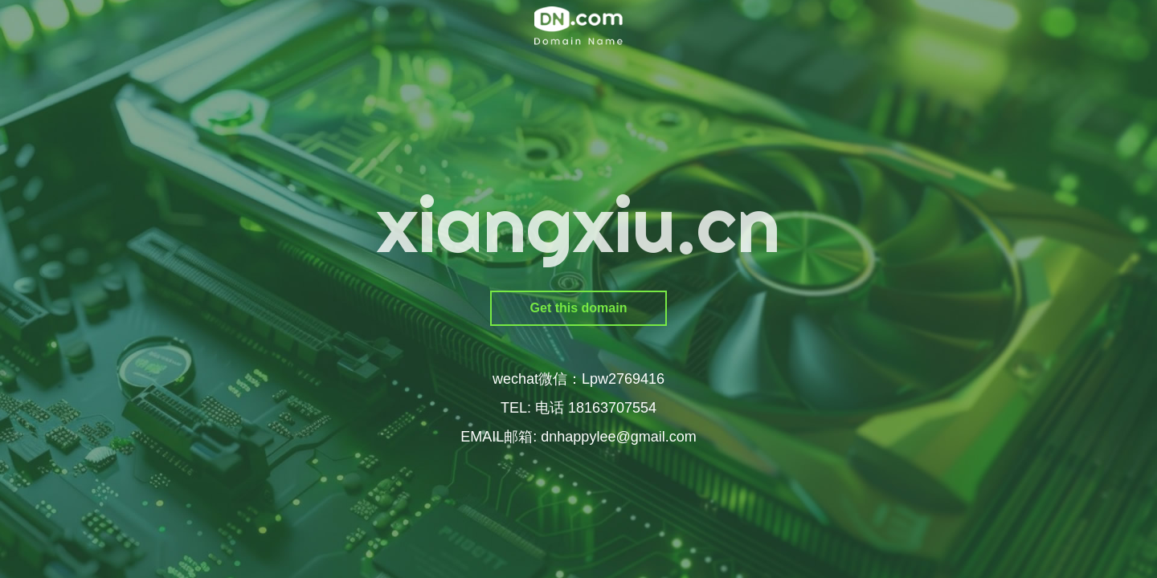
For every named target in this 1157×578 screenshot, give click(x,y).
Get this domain (579, 308)
